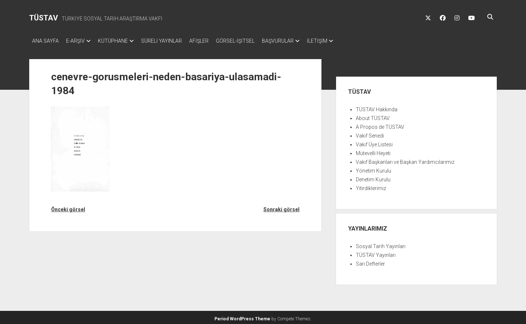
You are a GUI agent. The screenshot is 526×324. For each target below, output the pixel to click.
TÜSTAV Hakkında (376, 107)
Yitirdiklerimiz (371, 186)
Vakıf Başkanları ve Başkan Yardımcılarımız (405, 160)
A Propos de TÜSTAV (380, 125)
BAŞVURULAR (300, 41)
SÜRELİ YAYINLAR (172, 41)
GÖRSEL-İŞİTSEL (253, 41)
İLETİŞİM (342, 41)
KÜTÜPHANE (120, 41)
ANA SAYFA (45, 41)
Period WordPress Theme (242, 316)
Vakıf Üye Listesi (374, 142)
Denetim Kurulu (373, 177)
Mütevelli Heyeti (373, 151)
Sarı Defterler (370, 262)
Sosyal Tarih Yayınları (380, 244)
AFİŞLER (213, 41)
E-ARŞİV (79, 41)
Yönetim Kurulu (373, 168)
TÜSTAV (43, 18)
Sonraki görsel (281, 207)
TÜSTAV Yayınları (376, 253)
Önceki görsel (68, 207)
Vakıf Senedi (370, 133)
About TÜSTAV (373, 116)
